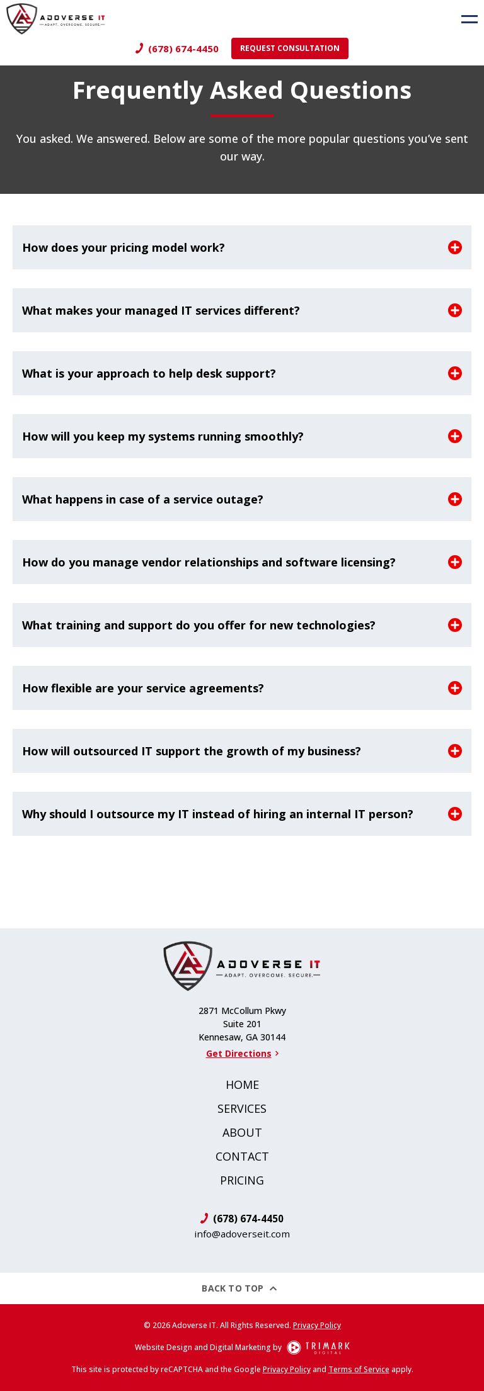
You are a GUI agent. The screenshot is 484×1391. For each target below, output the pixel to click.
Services (242, 1108)
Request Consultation (290, 48)
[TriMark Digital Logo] (318, 1347)
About (242, 1132)
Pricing (242, 1180)
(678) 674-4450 (183, 48)
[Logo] (52, 19)
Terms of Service (358, 1369)
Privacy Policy (317, 1325)
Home (242, 1084)
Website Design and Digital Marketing (203, 1347)
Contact (242, 1156)
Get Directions (242, 1053)
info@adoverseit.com (242, 1233)
